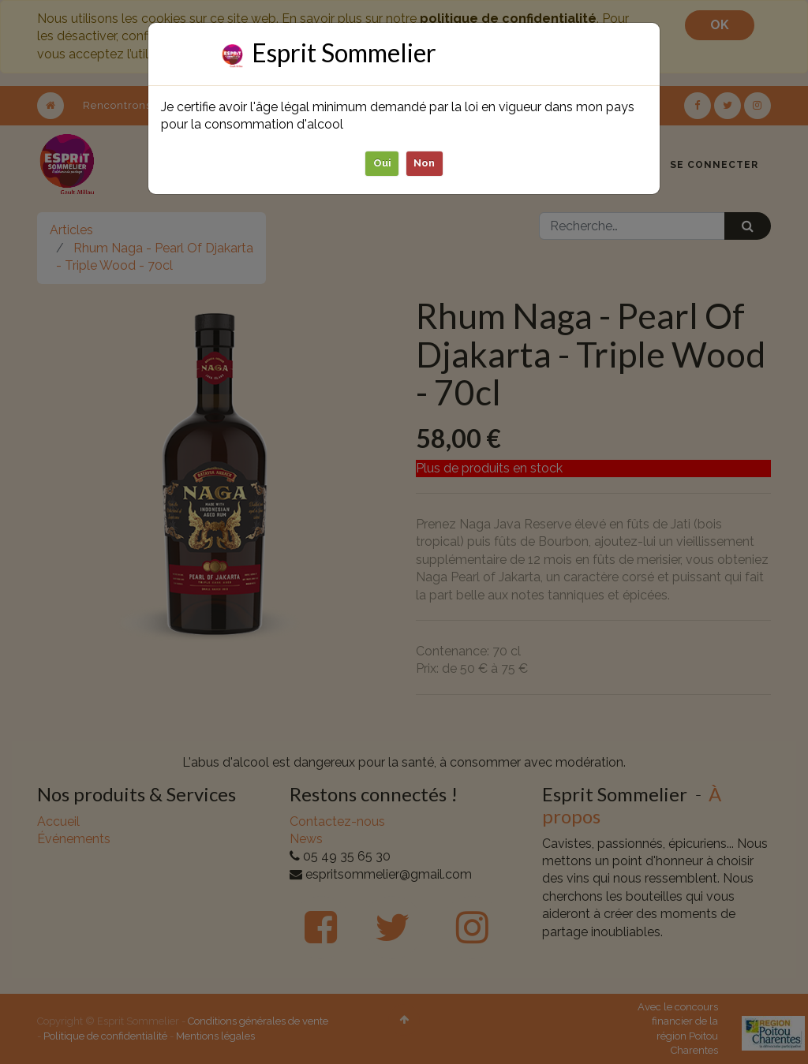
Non (425, 163)
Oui (382, 163)
